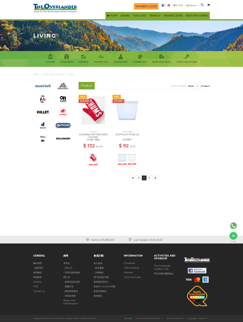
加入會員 (98, 263)
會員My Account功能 (104, 286)
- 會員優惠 (99, 267)
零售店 (66, 263)
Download (129, 263)
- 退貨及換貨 (69, 295)
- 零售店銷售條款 (71, 272)
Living (71, 74)
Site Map (128, 318)
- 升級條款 (99, 272)
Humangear (127, 131)
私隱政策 (37, 277)
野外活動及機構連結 (164, 273)
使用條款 (37, 272)
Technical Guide (132, 277)
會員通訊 (98, 295)
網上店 (66, 277)
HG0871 (127, 139)
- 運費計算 (68, 286)
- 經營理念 (38, 267)
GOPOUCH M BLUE (127, 134)
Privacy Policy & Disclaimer (148, 318)
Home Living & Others (53, 74)
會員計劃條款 (100, 291)
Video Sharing (131, 267)
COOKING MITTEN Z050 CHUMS (93, 136)
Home (36, 74)
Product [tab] (86, 85)
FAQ (35, 286)
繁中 (175, 5)
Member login (146, 6)
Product (205, 86)
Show (191, 86)
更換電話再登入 (101, 281)
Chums (93, 131)
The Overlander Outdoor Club (162, 267)
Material (128, 272)
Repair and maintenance (70, 302)
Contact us (39, 291)
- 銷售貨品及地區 (71, 281)
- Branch (67, 267)
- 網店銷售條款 (70, 291)
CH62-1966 (93, 139)
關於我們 (37, 263)
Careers (37, 281)
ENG (181, 5)
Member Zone (173, 15)
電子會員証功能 (101, 277)
